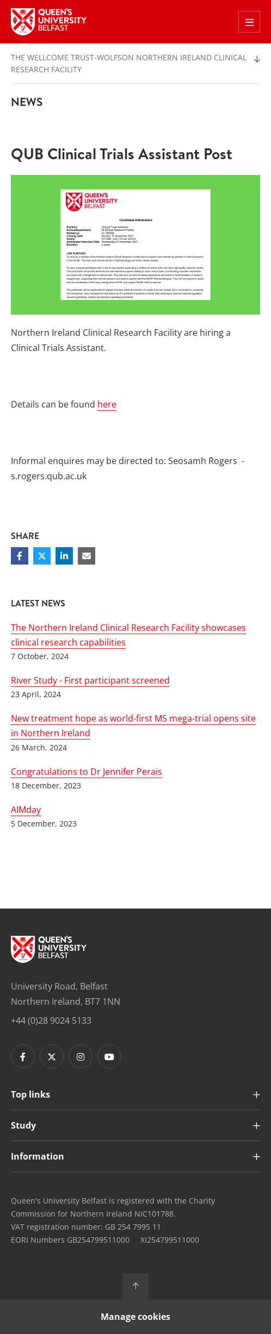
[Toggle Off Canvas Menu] (249, 22)
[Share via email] (86, 556)
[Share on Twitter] (42, 556)
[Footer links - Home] (49, 949)
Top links (30, 1094)
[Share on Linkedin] (64, 556)
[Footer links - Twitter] (52, 1056)
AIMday (26, 810)
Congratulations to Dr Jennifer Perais (86, 772)
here (106, 404)
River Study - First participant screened (90, 680)
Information (37, 1156)
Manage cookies (135, 1317)
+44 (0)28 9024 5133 (51, 1020)
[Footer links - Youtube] (109, 1056)
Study (23, 1125)
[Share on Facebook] (19, 556)
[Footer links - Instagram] (81, 1056)
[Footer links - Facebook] (23, 1056)
